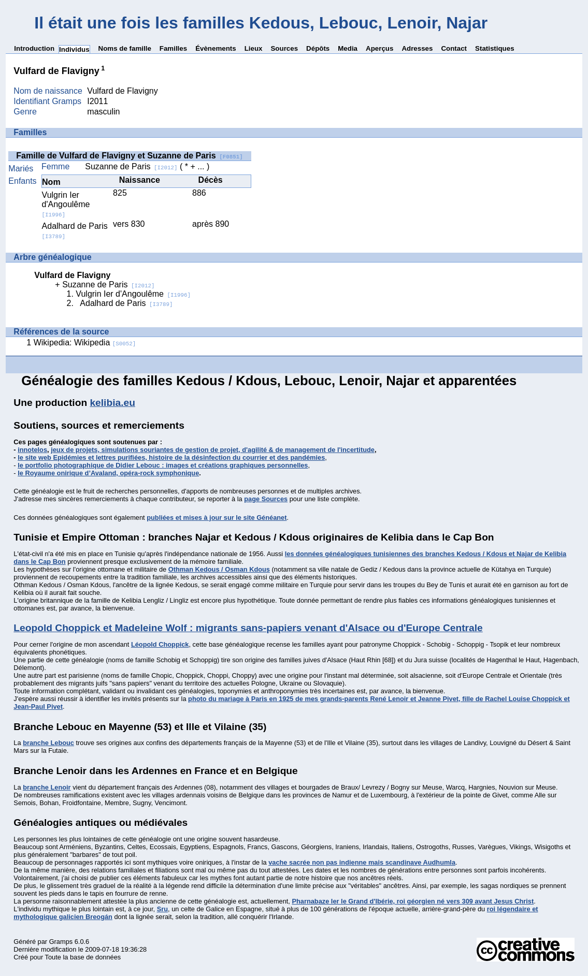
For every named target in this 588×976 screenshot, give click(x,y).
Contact (454, 48)
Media (347, 48)
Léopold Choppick (160, 644)
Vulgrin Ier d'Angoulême (66, 204)
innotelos (32, 450)
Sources (284, 48)
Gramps (61, 941)
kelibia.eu (112, 402)
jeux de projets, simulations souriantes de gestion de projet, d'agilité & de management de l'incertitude (213, 450)
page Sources (266, 499)
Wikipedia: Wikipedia (85, 342)
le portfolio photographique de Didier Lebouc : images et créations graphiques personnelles (163, 465)
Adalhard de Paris (126, 303)
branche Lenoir (46, 787)
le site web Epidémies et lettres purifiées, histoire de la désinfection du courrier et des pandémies (171, 457)
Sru (162, 909)
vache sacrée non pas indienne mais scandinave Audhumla (361, 862)
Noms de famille (124, 48)
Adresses (417, 48)
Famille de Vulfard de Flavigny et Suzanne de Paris (129, 155)
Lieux (254, 48)
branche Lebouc (48, 743)
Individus (74, 49)
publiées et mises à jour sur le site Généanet (216, 517)
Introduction (34, 48)
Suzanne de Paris (131, 166)
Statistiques (494, 48)
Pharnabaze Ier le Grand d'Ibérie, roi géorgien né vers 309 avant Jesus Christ (413, 901)
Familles (173, 48)
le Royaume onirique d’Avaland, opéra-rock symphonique (108, 473)
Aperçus (379, 48)
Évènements (215, 48)
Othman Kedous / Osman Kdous (219, 569)
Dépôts (317, 48)
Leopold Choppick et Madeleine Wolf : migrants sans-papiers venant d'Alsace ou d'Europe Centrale (247, 627)
